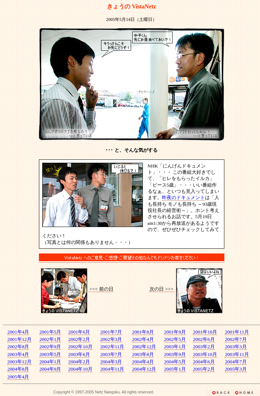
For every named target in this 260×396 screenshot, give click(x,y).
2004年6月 (203, 361)
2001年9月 (175, 332)
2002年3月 (111, 339)
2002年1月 (50, 339)
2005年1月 (175, 369)
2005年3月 (235, 369)
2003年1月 (175, 346)
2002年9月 (50, 346)
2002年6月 (203, 339)
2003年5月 (50, 354)
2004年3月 (111, 361)
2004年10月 (80, 369)
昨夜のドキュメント (183, 197)
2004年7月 (235, 361)
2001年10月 (205, 332)
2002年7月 (235, 339)
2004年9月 (50, 369)
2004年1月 (50, 361)
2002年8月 (18, 346)
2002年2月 (79, 339)
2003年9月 (175, 354)
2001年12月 (19, 339)
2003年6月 (79, 354)
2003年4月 (18, 354)
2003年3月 (235, 346)
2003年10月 (205, 354)
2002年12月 (144, 346)
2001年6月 (79, 332)
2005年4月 (18, 376)
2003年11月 (237, 354)
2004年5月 (175, 361)
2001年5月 (50, 332)
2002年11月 (112, 346)
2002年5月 (175, 339)
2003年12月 (19, 361)
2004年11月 (112, 369)
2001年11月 (237, 332)
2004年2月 (79, 361)
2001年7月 (111, 332)
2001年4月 (18, 332)
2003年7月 (111, 354)
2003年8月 (143, 354)
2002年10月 (80, 346)
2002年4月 (143, 339)
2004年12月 (144, 369)
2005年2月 (203, 369)
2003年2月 (203, 346)
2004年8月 (18, 369)
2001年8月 (143, 332)
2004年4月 (143, 361)
